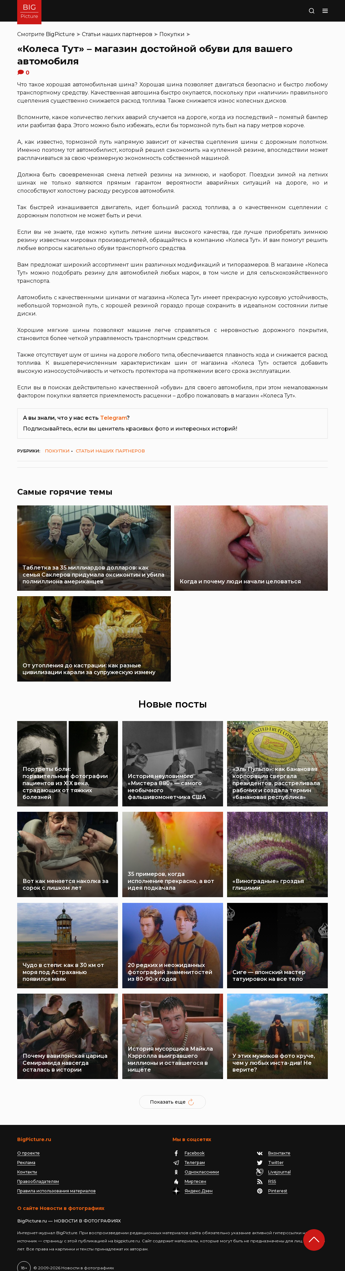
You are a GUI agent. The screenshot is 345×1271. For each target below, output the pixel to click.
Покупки (172, 34)
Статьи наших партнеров (117, 34)
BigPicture (60, 34)
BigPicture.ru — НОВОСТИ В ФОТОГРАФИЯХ (69, 1210)
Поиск (299, 11)
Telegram (113, 418)
